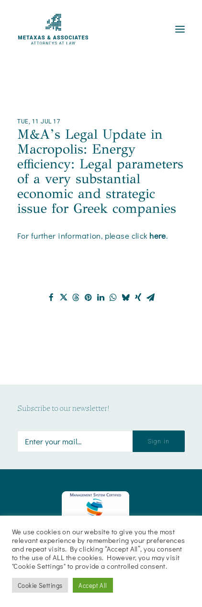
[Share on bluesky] (126, 297)
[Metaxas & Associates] (53, 29)
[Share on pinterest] (88, 297)
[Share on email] (151, 297)
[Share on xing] (138, 297)
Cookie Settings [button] (40, 585)
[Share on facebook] (51, 297)
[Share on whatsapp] (113, 297)
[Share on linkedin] (101, 297)
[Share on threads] (76, 297)
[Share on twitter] (63, 297)
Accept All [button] (93, 585)
